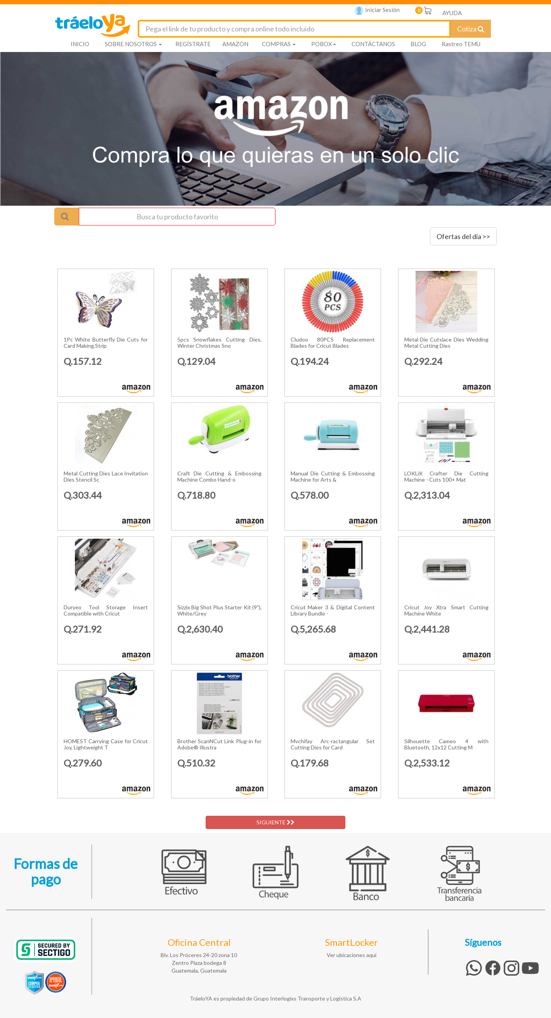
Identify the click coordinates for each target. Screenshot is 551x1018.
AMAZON (235, 43)
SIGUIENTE (275, 822)
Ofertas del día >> (463, 236)
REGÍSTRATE (193, 43)
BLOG (418, 43)
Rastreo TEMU (461, 43)
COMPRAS (279, 43)
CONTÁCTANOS (373, 43)
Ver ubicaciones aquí (351, 955)
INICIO (80, 43)
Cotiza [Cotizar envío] (470, 28)
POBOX (323, 43)
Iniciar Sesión (377, 11)
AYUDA (452, 12)
